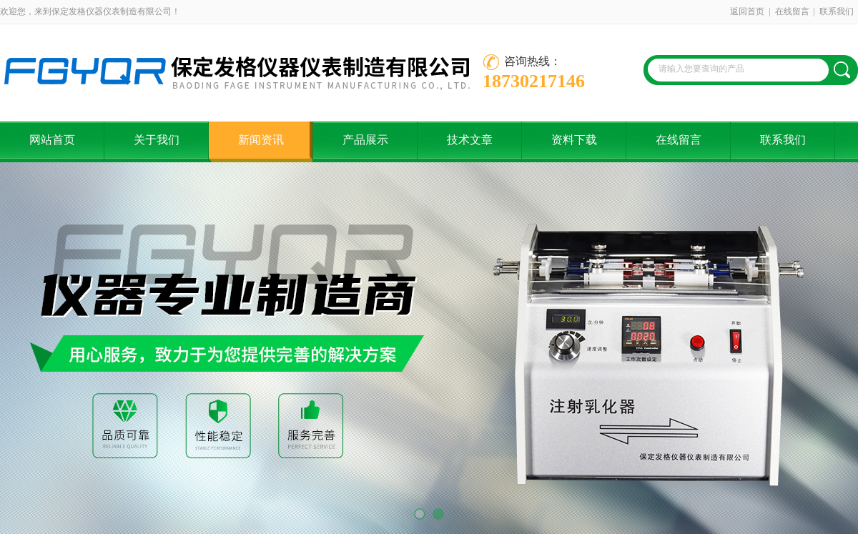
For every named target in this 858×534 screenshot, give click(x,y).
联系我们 (836, 11)
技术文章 (470, 140)
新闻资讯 (261, 140)
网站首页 (52, 140)
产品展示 (365, 140)
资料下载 (574, 140)
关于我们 (156, 140)
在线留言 (792, 11)
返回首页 (747, 11)
